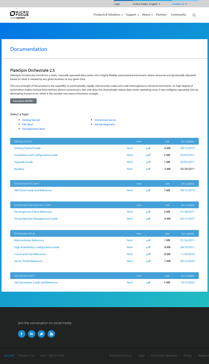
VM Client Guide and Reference (33, 190)
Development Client (33, 129)
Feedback (203, 355)
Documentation (28, 48)
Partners (161, 14)
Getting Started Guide (27, 148)
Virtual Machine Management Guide (36, 218)
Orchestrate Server (105, 120)
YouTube (51, 334)
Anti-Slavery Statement (164, 355)
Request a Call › (27, 355)
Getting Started (31, 120)
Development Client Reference (33, 211)
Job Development (104, 124)
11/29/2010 (187, 254)
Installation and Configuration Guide (36, 155)
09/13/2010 (187, 148)
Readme (19, 169)
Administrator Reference (29, 240)
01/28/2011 (187, 211)
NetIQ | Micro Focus (32, 15)
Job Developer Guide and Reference (36, 282)
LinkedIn (31, 334)
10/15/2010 (187, 282)
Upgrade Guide (23, 162)
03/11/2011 (187, 218)
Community (178, 14)
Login (117, 4)
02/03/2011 (187, 155)
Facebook (22, 334)
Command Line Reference (30, 254)
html (129, 148)
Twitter (41, 334)
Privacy (188, 355)
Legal (141, 355)
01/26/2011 (187, 240)
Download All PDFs (23, 100)
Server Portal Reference (28, 261)
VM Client (27, 124)
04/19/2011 (187, 247)
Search (194, 14)
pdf (148, 148)
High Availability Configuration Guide (36, 247)
